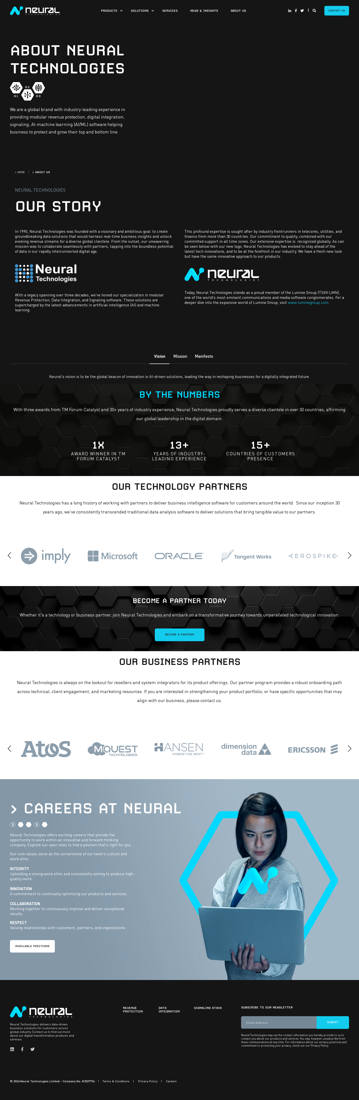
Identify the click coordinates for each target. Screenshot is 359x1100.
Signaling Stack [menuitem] (208, 1008)
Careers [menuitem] (171, 1081)
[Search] (315, 10)
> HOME (20, 172)
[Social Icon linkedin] (13, 1049)
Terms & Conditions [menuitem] (116, 1081)
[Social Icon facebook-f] (296, 10)
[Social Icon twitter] (301, 10)
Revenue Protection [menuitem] (133, 1009)
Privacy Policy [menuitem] (148, 1081)
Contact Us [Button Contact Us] (336, 10)
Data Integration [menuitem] (169, 1009)
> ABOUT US (41, 172)
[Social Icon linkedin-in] (290, 10)
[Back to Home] (35, 10)
